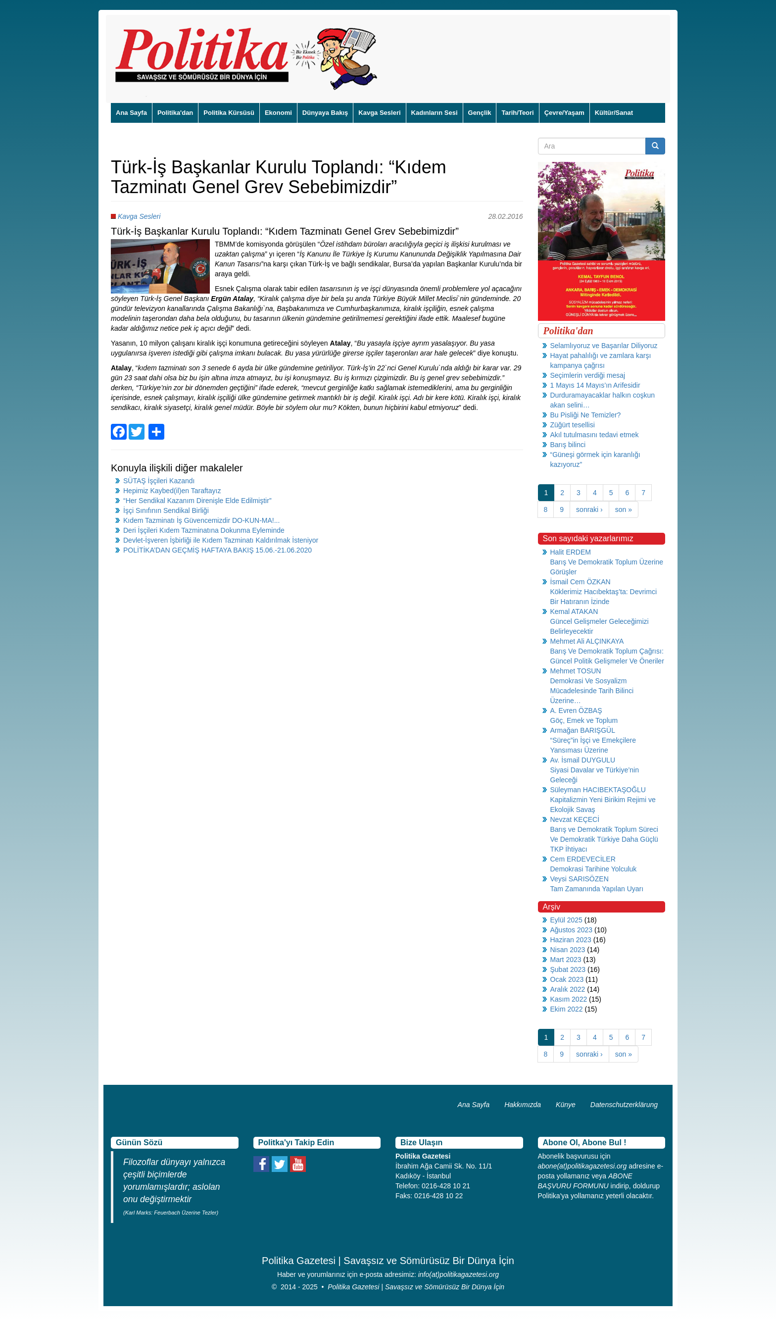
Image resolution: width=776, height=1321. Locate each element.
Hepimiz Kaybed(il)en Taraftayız (172, 491)
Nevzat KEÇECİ (575, 819)
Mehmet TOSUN (575, 671)
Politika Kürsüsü (228, 112)
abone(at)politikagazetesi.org (582, 1166)
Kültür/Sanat (614, 112)
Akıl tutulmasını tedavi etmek (594, 435)
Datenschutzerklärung (624, 1105)
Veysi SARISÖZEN (579, 879)
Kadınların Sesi (434, 112)
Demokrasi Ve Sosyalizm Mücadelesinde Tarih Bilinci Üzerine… (592, 691)
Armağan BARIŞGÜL (583, 730)
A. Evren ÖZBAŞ (576, 710)
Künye (566, 1105)
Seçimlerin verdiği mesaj (588, 375)
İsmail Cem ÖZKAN (580, 582)
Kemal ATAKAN (574, 611)
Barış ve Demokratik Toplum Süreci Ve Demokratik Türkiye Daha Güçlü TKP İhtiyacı (604, 839)
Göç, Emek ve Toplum (584, 720)
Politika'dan (175, 112)
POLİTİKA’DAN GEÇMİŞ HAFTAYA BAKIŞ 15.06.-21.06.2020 (217, 550)
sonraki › (589, 509)
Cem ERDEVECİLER (583, 859)
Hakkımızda (522, 1105)
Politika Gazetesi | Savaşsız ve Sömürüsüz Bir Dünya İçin (416, 1287)
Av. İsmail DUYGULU (583, 760)
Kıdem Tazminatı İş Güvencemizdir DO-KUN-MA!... (201, 520)
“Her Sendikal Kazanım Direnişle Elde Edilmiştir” (197, 501)
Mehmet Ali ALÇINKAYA (587, 641)
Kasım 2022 (568, 999)
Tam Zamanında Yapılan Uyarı (597, 889)
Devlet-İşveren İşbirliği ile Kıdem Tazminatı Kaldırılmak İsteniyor (220, 540)
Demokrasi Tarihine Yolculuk (593, 869)
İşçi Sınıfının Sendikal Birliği (166, 510)
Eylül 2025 (566, 920)
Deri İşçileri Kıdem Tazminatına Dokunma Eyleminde (204, 530)
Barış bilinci (568, 445)
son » (623, 509)
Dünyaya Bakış (325, 112)
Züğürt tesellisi (572, 425)
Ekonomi (278, 112)
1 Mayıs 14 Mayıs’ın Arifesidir (595, 385)
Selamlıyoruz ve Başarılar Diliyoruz (604, 346)
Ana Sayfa (131, 112)
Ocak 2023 (567, 979)
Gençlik (479, 112)
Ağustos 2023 (571, 930)
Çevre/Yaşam (564, 112)
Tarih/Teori (517, 112)
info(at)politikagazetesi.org (458, 1274)
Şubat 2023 (568, 969)
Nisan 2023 (567, 950)
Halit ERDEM (570, 552)
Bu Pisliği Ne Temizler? (585, 415)
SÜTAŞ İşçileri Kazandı (158, 481)
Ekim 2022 (566, 1009)
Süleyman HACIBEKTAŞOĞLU (598, 790)
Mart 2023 (566, 960)
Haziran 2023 (570, 940)
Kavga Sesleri (379, 112)
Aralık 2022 (567, 989)
